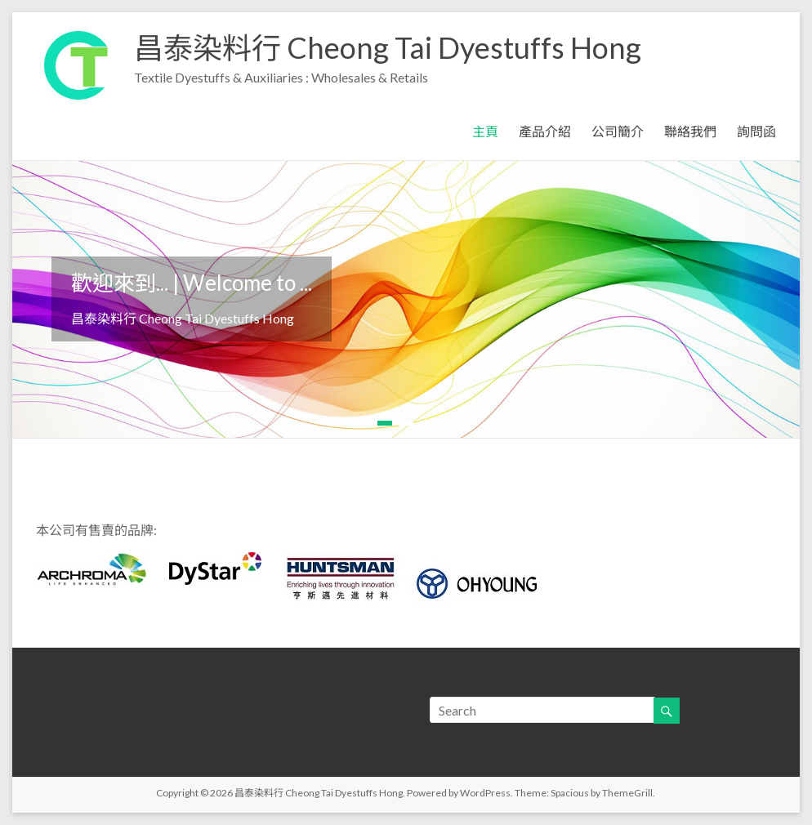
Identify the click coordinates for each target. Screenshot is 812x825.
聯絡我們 (690, 131)
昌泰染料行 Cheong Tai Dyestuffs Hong (387, 47)
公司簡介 (617, 131)
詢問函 (756, 131)
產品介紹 (545, 131)
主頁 (485, 131)
